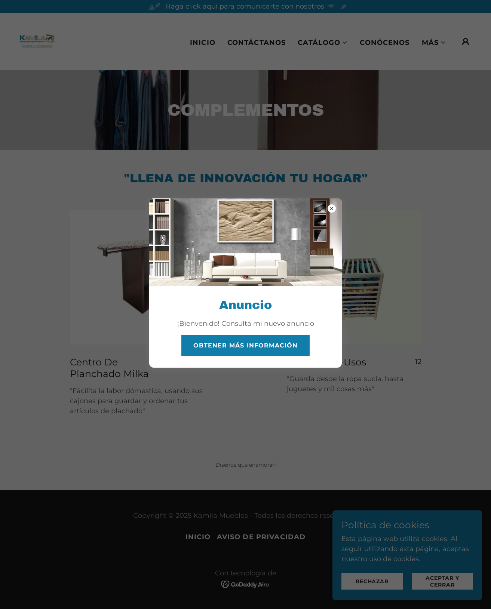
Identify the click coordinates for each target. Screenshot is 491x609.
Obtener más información (245, 345)
